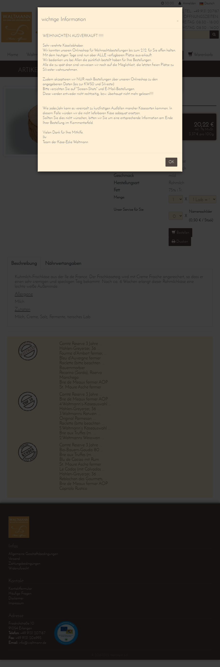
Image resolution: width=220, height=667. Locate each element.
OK (171, 162)
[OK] (178, 20)
